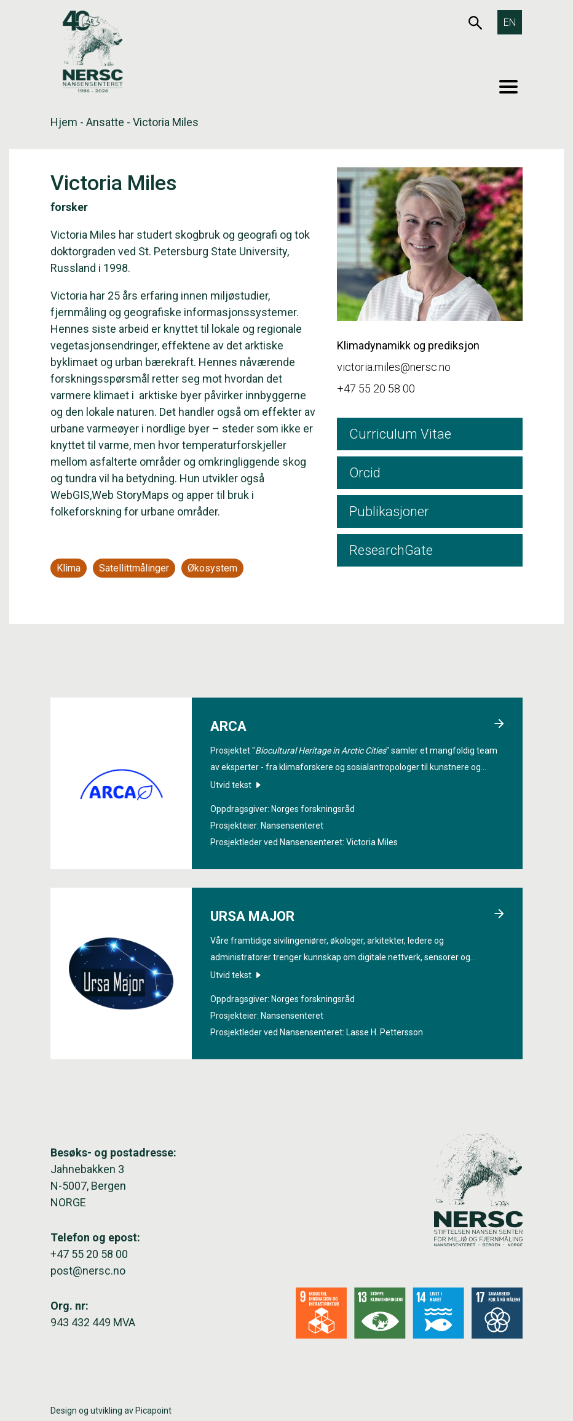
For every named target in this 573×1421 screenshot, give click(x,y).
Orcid (365, 472)
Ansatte (105, 122)
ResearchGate (391, 550)
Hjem (63, 122)
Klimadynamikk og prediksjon (408, 345)
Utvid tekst (235, 785)
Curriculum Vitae (400, 434)
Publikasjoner (389, 511)
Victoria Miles (372, 842)
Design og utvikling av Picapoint (111, 1410)
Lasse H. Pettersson (384, 1032)
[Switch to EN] (509, 22)
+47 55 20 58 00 (376, 388)
